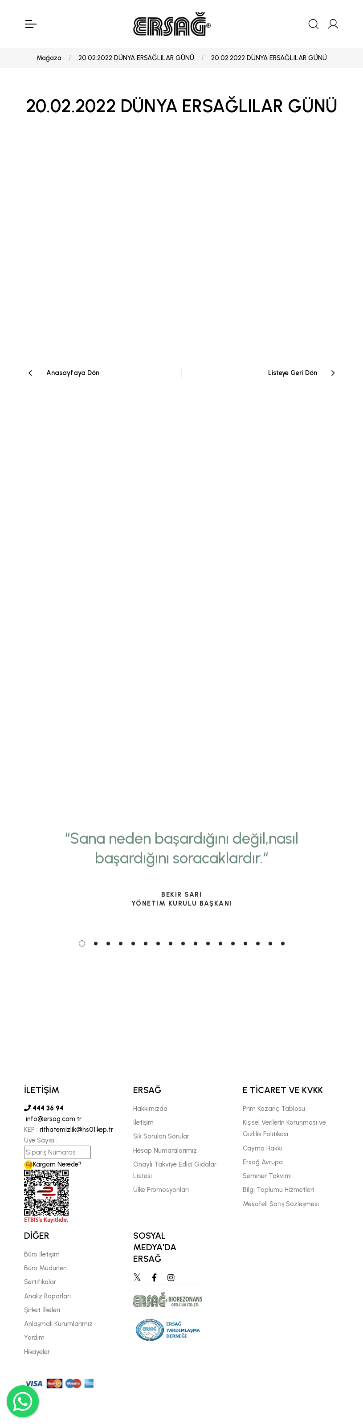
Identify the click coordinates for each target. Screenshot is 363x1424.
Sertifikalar (40, 1282)
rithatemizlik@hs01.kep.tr (76, 1130)
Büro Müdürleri (45, 1268)
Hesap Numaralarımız (165, 1151)
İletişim (143, 1122)
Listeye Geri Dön (292, 373)
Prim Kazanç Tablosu (274, 1109)
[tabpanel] (181, 939)
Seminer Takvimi (267, 1176)
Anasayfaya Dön (72, 373)
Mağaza (49, 58)
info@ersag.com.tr (53, 1119)
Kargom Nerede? (53, 1164)
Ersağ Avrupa (263, 1162)
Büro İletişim (42, 1254)
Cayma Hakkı (262, 1148)
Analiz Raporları (47, 1296)
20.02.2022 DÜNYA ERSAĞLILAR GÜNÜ (136, 58)
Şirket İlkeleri (42, 1310)
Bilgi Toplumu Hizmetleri (278, 1190)
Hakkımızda (150, 1109)
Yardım (34, 1338)
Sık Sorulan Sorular (161, 1136)
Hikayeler (37, 1352)
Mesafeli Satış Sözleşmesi (281, 1204)
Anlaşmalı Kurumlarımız (58, 1324)
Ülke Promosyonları (161, 1190)
